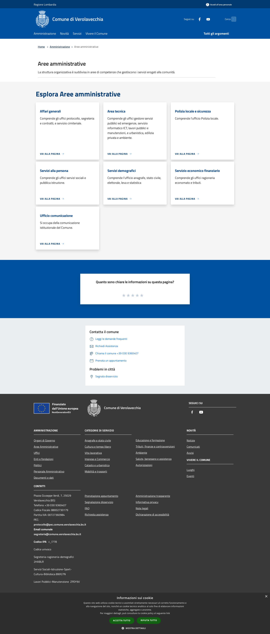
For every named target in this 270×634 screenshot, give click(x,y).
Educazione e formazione (150, 440)
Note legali (142, 508)
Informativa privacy (147, 502)
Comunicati (193, 447)
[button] (135, 628)
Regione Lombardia (45, 4)
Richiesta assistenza (96, 514)
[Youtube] (201, 19)
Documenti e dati (44, 478)
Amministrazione (60, 47)
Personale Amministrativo (49, 471)
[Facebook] (192, 19)
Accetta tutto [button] (121, 620)
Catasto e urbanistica (97, 465)
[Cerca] (232, 19)
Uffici (37, 453)
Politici (38, 465)
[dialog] (135, 613)
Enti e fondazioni (43, 459)
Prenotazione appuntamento (101, 496)
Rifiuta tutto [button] (149, 620)
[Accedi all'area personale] (218, 5)
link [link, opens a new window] (168, 613)
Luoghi (191, 470)
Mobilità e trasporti (96, 471)
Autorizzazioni (144, 465)
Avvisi (190, 453)
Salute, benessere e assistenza (154, 459)
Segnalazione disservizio (99, 502)
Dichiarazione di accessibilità (152, 514)
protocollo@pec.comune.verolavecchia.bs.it (60, 524)
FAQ (87, 508)
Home (41, 47)
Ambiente (141, 453)
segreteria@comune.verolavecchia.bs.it (57, 534)
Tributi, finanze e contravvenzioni (155, 446)
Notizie (191, 440)
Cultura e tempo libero (98, 447)
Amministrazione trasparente (153, 496)
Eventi (190, 476)
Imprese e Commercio (97, 459)
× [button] (266, 596)
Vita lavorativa (93, 453)
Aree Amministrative (46, 447)
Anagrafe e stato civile (98, 440)
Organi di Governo (44, 440)
